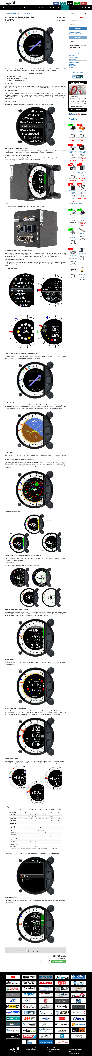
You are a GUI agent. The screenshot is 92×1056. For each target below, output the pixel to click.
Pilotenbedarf (36, 8)
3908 (6, 22)
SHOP (71, 109)
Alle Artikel (72, 55)
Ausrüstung (17, 8)
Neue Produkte (75, 203)
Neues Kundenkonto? (75, 32)
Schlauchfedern (74, 98)
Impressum (71, 1048)
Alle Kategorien (73, 57)
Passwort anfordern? (75, 34)
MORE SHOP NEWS (79, 109)
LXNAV (19, 13)
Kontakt (71, 67)
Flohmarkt (65, 8)
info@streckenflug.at (74, 1053)
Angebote (53, 8)
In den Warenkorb (58, 961)
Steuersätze (73, 49)
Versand (71, 64)
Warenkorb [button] (78, 37)
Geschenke (45, 8)
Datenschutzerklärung (75, 1050)
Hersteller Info (78, 73)
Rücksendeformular (74, 66)
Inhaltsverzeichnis (74, 54)
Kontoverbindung (74, 62)
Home (7, 13)
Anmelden (78, 28)
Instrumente (26, 8)
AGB (69, 1051)
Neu (59, 8)
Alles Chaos (72, 59)
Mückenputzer (7, 8)
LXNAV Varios (26, 13)
